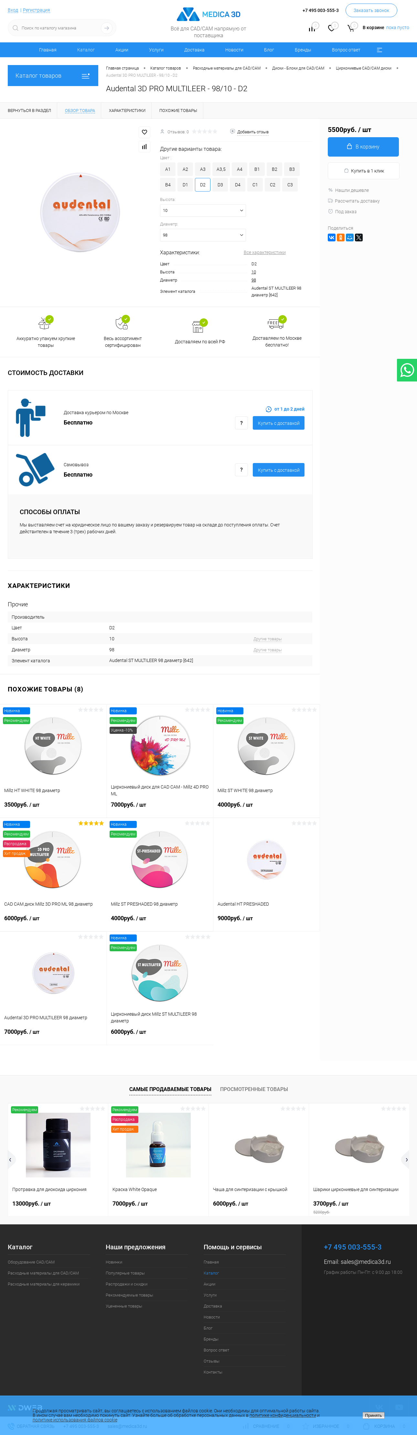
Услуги (156, 49)
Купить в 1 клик (364, 170)
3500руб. (53, 808)
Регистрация (36, 10)
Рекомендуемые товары (129, 1295)
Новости (234, 49)
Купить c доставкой (279, 423)
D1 (185, 184)
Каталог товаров (53, 75)
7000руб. (160, 808)
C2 (272, 184)
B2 (274, 169)
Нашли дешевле (348, 190)
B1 (257, 169)
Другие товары (267, 638)
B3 (292, 169)
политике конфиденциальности (283, 1415)
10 (253, 272)
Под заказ (342, 211)
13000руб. (31, 1203)
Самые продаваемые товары (170, 1089)
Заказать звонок (371, 10)
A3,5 (221, 169)
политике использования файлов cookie (75, 1419)
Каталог (86, 49)
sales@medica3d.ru (366, 1261)
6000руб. (53, 922)
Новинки (114, 1262)
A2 (185, 169)
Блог (269, 49)
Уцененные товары (124, 1306)
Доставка (194, 49)
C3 (290, 184)
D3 (220, 184)
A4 (239, 169)
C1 (255, 184)
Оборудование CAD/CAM (31, 1262)
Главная (48, 49)
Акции (121, 49)
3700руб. (359, 1207)
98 (253, 280)
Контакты (213, 1372)
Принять (373, 1415)
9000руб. (266, 922)
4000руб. (266, 808)
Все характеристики (265, 252)
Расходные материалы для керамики (44, 1284)
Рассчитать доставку (354, 201)
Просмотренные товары (254, 1089)
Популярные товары (125, 1273)
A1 (168, 169)
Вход (13, 10)
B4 (168, 184)
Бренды (303, 49)
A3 (203, 169)
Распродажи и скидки (126, 1284)
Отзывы (211, 1361)
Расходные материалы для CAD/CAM (43, 1273)
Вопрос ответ (346, 49)
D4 (238, 184)
